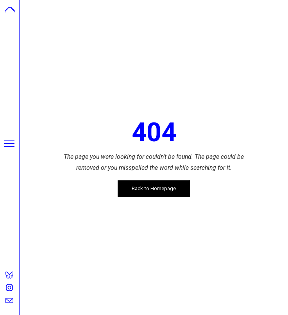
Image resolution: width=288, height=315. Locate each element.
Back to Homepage (154, 188)
